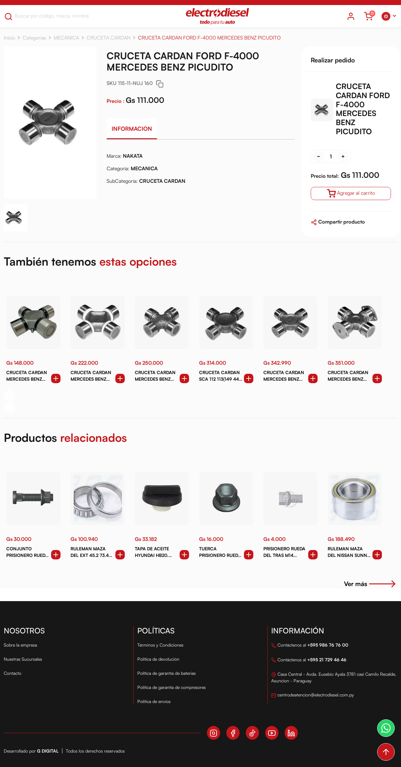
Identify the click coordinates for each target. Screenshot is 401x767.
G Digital (48, 751)
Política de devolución (158, 659)
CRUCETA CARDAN (108, 37)
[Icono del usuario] (351, 16)
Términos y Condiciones (160, 645)
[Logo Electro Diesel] (217, 16)
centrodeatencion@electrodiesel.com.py (312, 695)
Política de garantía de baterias (166, 673)
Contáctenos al (309, 645)
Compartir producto (338, 222)
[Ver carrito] (368, 16)
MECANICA (66, 37)
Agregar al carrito (351, 193)
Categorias (34, 37)
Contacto (12, 673)
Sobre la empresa (20, 645)
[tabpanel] (201, 171)
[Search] (54, 16)
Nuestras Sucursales (23, 659)
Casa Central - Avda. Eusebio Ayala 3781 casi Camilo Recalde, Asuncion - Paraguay (333, 677)
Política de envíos (154, 701)
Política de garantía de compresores (171, 687)
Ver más (370, 584)
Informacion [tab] (132, 128)
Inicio (9, 37)
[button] (388, 16)
